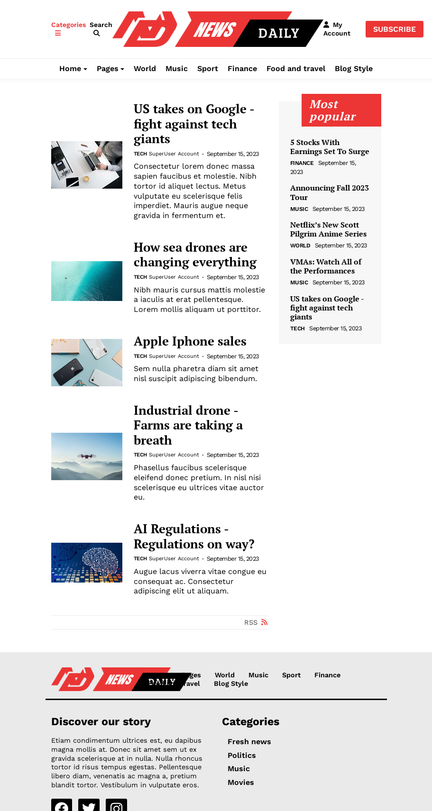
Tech (140, 153)
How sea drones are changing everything (195, 255)
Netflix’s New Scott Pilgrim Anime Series (328, 229)
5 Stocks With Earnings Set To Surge (329, 147)
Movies (241, 782)
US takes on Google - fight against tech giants (194, 123)
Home (70, 68)
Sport (207, 68)
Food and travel (296, 68)
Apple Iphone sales (190, 341)
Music (176, 68)
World (145, 68)
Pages (108, 68)
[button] (101, 28)
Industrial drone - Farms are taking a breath (188, 425)
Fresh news (249, 741)
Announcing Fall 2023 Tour (329, 192)
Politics (242, 755)
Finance (242, 68)
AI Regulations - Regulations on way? (194, 536)
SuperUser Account (174, 154)
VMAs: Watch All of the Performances (325, 266)
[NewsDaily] (217, 28)
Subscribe (394, 29)
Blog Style (354, 68)
